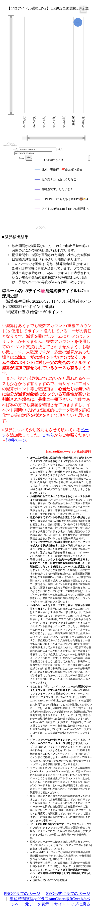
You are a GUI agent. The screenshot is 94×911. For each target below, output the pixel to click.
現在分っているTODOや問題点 (50, 880)
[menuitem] (83, 10)
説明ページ (16, 440)
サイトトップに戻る (72, 904)
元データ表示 (37, 904)
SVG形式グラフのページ (68, 893)
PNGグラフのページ (22, 893)
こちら (48, 435)
